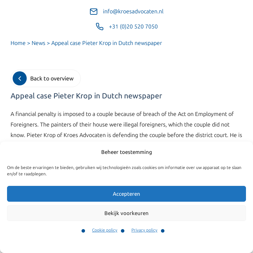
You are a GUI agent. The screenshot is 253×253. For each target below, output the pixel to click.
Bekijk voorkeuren (126, 213)
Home (18, 43)
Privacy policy (144, 230)
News (38, 43)
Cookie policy (104, 230)
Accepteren (126, 194)
